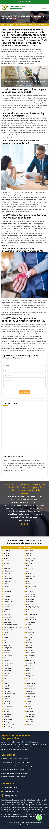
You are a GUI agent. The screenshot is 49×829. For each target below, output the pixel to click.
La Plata (29, 566)
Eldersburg (7, 671)
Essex (5, 681)
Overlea (29, 630)
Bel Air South (8, 581)
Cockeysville (8, 643)
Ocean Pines (30, 622)
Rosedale (29, 671)
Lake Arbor (29, 568)
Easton (6, 666)
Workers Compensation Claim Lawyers (15, 759)
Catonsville (7, 622)
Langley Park (30, 576)
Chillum (6, 632)
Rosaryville (29, 668)
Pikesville (29, 648)
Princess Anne (31, 653)
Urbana (28, 706)
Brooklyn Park (8, 602)
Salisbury (29, 673)
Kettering (29, 563)
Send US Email (11, 791)
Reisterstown (30, 660)
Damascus (7, 658)
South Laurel (30, 689)
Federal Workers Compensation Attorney (16, 762)
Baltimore (7, 574)
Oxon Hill (29, 635)
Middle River (30, 599)
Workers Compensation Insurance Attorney (17, 770)
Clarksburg (7, 635)
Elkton (6, 676)
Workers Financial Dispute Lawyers (14, 777)
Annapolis (10, 25)
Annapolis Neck (9, 561)
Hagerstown (8, 719)
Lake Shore (30, 571)
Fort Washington (9, 694)
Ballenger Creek (9, 571)
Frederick (7, 696)
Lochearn (29, 591)
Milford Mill (29, 602)
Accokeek (7, 553)
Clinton (6, 637)
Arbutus (6, 563)
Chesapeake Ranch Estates (13, 627)
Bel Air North (8, 579)
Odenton (29, 625)
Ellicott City (7, 678)
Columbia (7, 650)
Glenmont (7, 712)
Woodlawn (29, 724)
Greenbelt (7, 717)
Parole (28, 640)
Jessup (28, 556)
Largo (28, 581)
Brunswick (7, 604)
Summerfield (30, 694)
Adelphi (6, 556)
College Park (8, 648)
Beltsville (6, 584)
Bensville (6, 586)
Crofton (6, 653)
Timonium (29, 699)
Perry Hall (29, 645)
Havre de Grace (9, 724)
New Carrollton (31, 612)
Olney (28, 627)
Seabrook (29, 678)
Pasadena (29, 643)
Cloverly (6, 640)
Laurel (28, 584)
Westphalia (30, 717)
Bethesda (7, 589)
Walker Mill (29, 712)
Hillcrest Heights (9, 727)
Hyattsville (29, 551)
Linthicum (29, 589)
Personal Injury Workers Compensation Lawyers (18, 766)
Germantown (8, 704)
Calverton (7, 612)
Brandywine (7, 597)
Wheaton (29, 719)
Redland (29, 658)
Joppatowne (30, 558)
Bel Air (6, 576)
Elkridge (6, 673)
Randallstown (30, 655)
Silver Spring (30, 686)
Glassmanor (8, 706)
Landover (29, 574)
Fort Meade (7, 691)
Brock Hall (7, 599)
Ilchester (29, 553)
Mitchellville (30, 604)
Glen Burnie (7, 709)
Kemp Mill (29, 561)
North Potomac (31, 620)
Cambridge (7, 614)
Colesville (7, 645)
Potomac (29, 650)
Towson (29, 701)
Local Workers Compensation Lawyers (15, 773)
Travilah (29, 704)
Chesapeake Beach (10, 625)
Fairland (6, 683)
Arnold (6, 566)
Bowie (6, 594)
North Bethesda (31, 614)
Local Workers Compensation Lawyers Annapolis (31, 25)
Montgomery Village (33, 607)
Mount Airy (29, 609)
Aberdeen (7, 551)
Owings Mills (30, 632)
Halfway (6, 722)
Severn (28, 681)
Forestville (7, 689)
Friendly (6, 699)
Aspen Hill (7, 568)
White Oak (29, 722)
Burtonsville (7, 607)
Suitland (29, 691)
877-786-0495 (24, 2)
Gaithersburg (8, 701)
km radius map (24, 428)
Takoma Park (30, 696)
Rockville (29, 666)
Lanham (29, 579)
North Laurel (30, 617)
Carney (6, 620)
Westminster (30, 714)
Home (3, 25)
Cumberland (8, 655)
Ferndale (6, 686)
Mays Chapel (30, 597)
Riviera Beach (30, 663)
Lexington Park (31, 586)
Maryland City (31, 594)
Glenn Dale (7, 714)
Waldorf (29, 709)
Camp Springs (8, 617)
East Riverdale (8, 663)
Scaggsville (30, 676)
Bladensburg (8, 591)
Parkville (29, 637)
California (7, 609)
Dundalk (6, 660)
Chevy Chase (8, 630)
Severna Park (30, 683)
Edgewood (7, 668)
